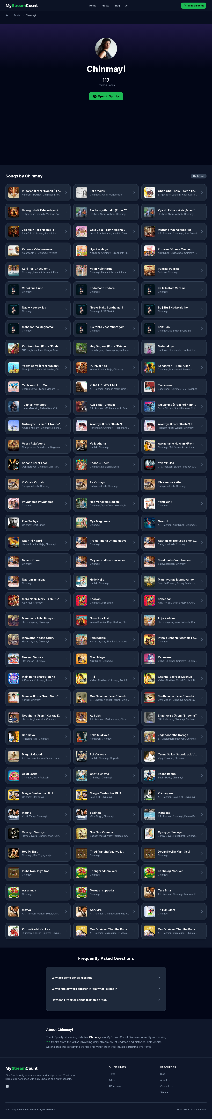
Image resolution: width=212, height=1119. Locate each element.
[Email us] (7, 1086)
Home (92, 5)
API (127, 5)
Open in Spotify (106, 96)
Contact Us (166, 1086)
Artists (105, 5)
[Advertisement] (106, 139)
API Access (115, 1086)
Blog (117, 5)
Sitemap (164, 1092)
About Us (165, 1080)
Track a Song (194, 5)
